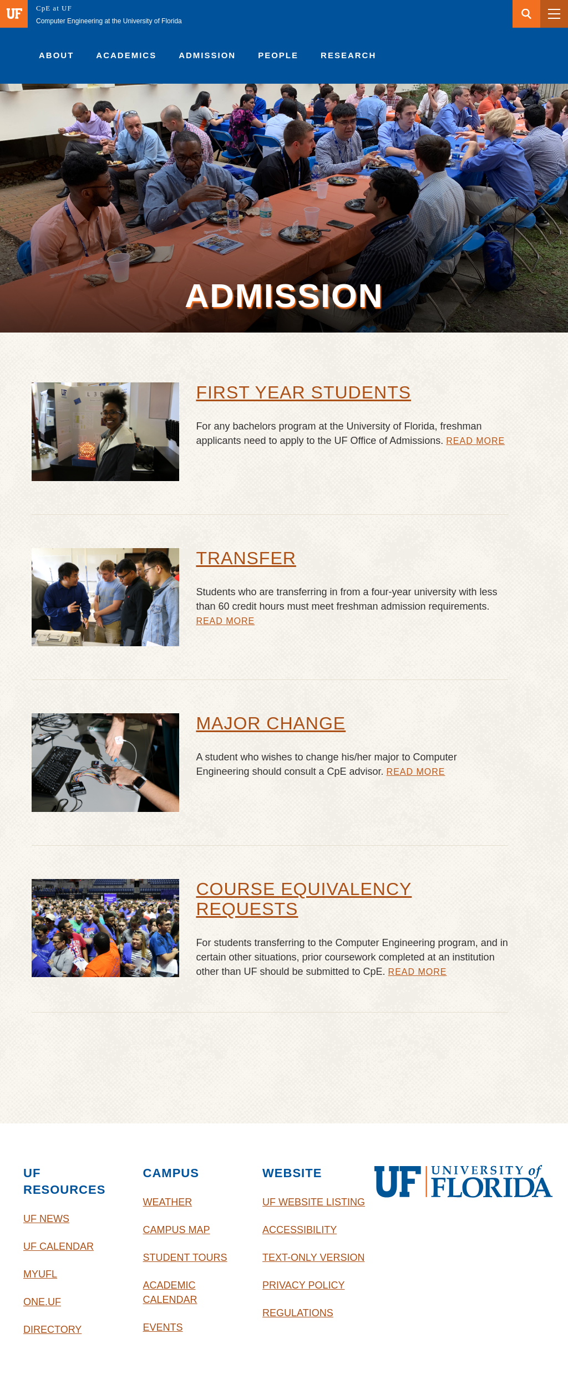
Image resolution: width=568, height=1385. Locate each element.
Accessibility (299, 1229)
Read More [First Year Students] (475, 441)
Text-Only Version (313, 1257)
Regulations (297, 1312)
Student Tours (185, 1257)
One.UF (42, 1301)
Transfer (246, 558)
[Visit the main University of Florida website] (14, 14)
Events (163, 1327)
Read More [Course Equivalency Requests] (417, 972)
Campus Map (176, 1229)
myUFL (40, 1274)
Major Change (271, 723)
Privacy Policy (303, 1285)
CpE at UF (54, 8)
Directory (52, 1329)
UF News (46, 1218)
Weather (167, 1202)
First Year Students (303, 392)
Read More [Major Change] (416, 772)
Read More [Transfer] (225, 621)
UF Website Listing (313, 1202)
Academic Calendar (170, 1292)
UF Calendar (58, 1246)
